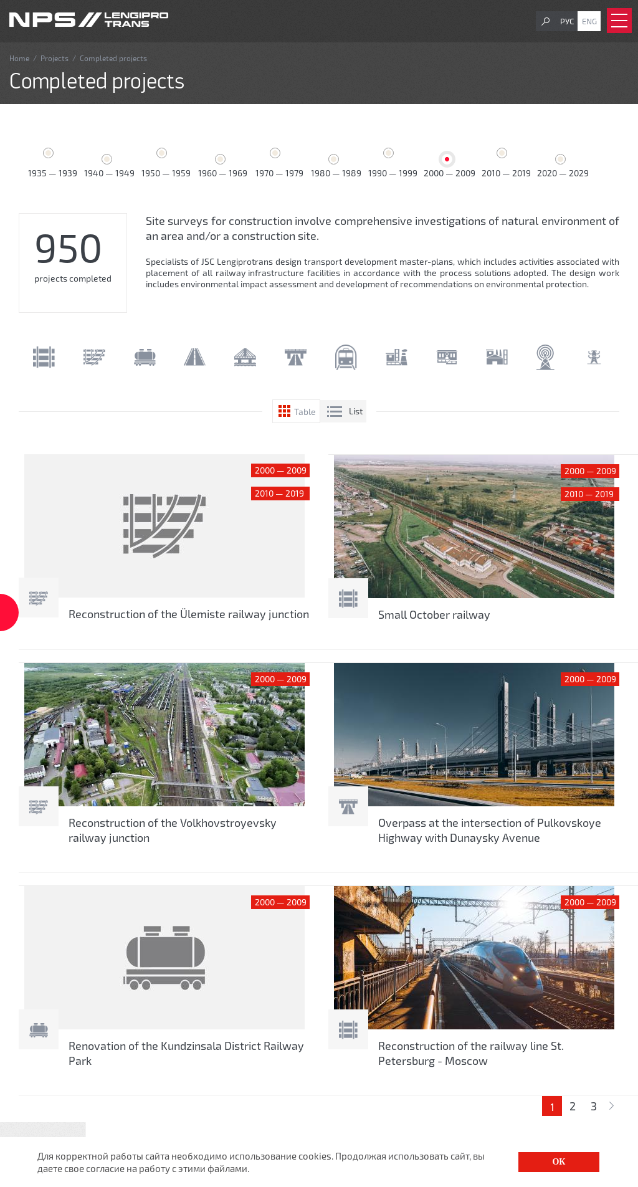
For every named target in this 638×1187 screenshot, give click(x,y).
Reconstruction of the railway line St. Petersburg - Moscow (471, 1053)
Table (305, 411)
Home (19, 58)
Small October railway (434, 614)
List (356, 411)
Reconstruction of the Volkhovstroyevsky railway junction (173, 830)
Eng (589, 21)
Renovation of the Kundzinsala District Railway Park (186, 1053)
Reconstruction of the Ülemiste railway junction (189, 614)
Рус (567, 21)
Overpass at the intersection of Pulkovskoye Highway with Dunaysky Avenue (489, 830)
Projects (54, 58)
